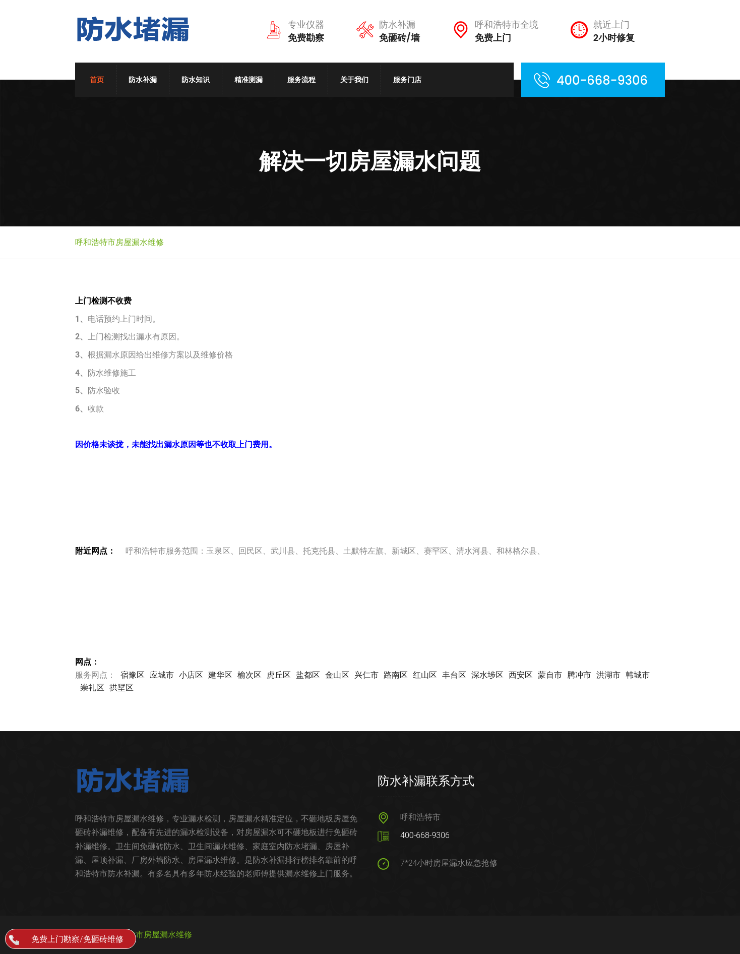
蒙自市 (550, 675)
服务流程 (301, 80)
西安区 (521, 675)
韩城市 (638, 675)
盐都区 (308, 675)
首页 (97, 80)
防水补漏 (143, 80)
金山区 (337, 675)
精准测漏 (248, 80)
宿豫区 (132, 675)
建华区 (220, 675)
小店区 (191, 675)
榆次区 (249, 675)
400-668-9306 (425, 835)
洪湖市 (608, 675)
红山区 (425, 675)
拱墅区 (121, 687)
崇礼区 (92, 687)
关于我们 (354, 80)
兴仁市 (366, 675)
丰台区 (454, 675)
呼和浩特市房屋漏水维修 (147, 934)
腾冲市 (579, 675)
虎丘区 (279, 675)
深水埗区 (487, 675)
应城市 (162, 675)
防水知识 (195, 80)
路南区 (396, 675)
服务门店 (407, 80)
